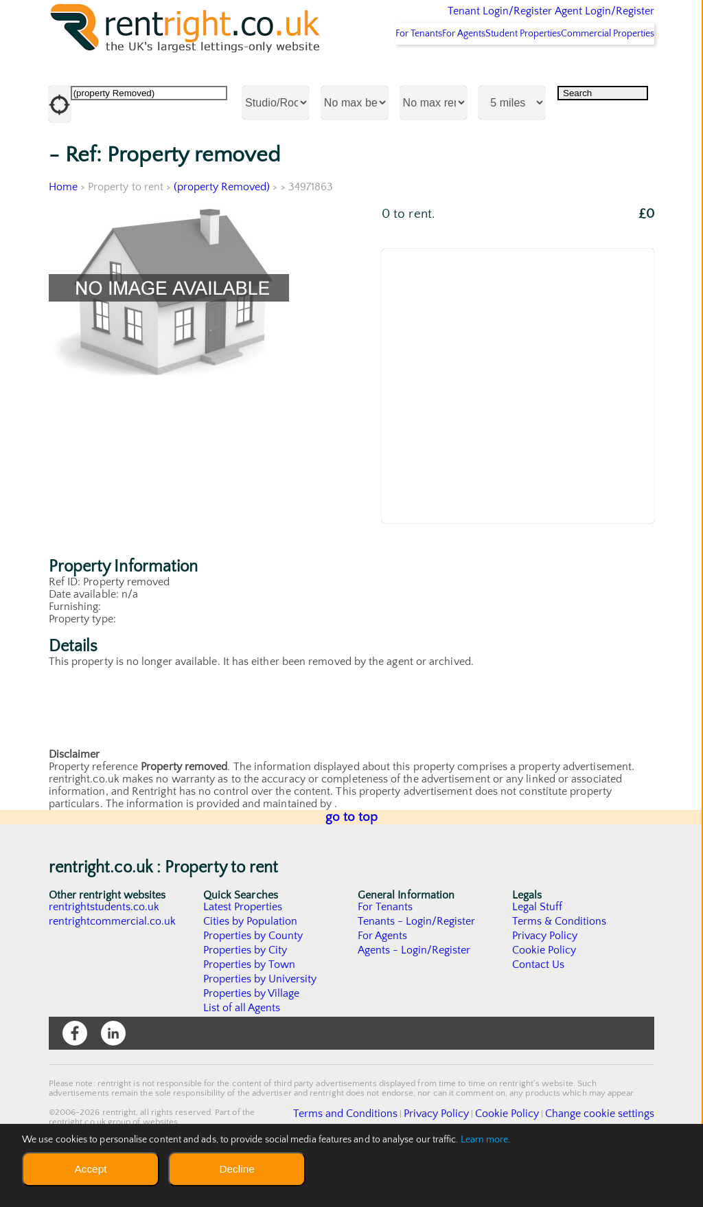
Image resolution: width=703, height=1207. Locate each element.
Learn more (485, 1139)
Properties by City (245, 996)
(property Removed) (222, 233)
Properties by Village (252, 1039)
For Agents (420, 79)
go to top (351, 863)
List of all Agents (242, 1054)
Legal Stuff (537, 953)
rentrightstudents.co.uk (105, 953)
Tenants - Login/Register (417, 967)
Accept (90, 1169)
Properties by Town (249, 1010)
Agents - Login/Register (415, 996)
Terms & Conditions (559, 967)
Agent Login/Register (584, 20)
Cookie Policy (544, 996)
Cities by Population (251, 967)
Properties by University (260, 1025)
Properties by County (253, 981)
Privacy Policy (545, 981)
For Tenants (357, 79)
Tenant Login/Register (436, 20)
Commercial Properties (600, 79)
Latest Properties (243, 953)
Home (63, 233)
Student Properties (497, 79)
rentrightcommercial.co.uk (113, 967)
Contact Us (538, 1010)
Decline (236, 1169)
